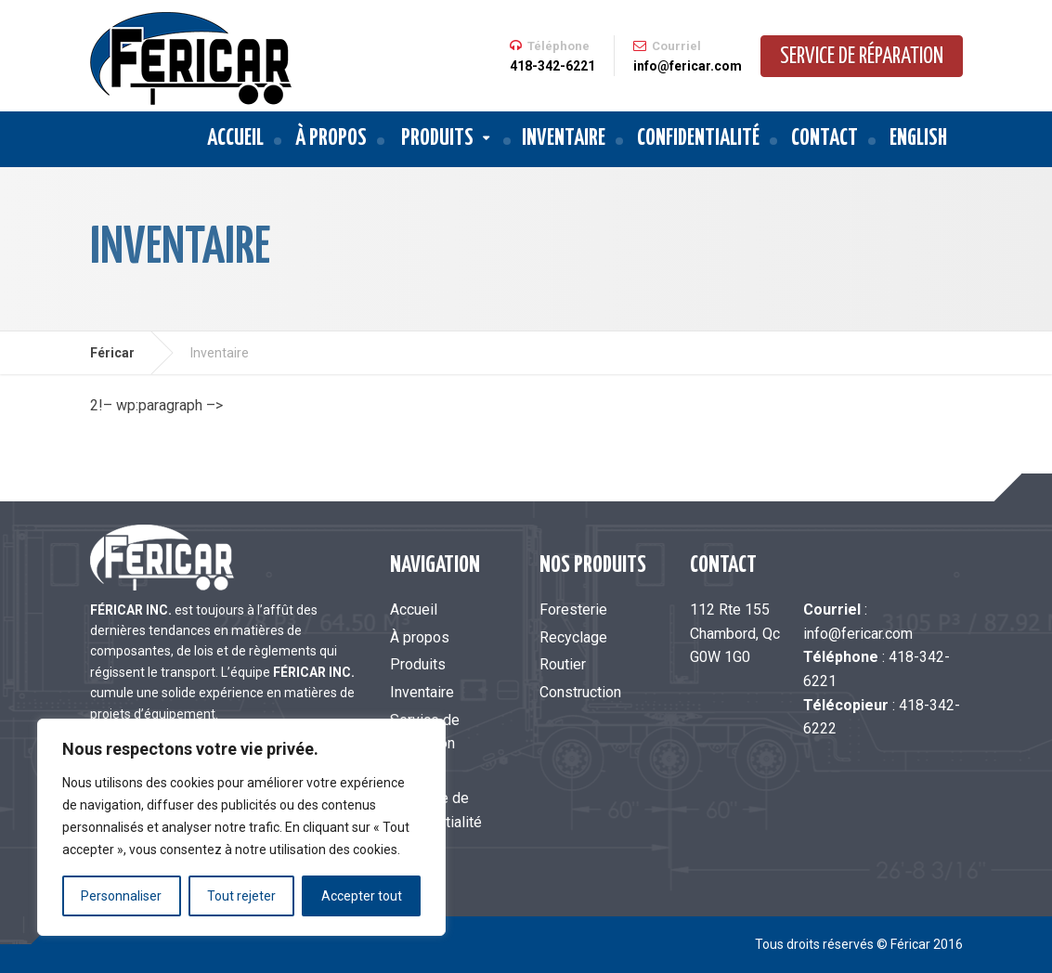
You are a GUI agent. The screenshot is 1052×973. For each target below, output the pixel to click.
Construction (580, 692)
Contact (824, 138)
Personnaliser (121, 896)
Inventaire (563, 138)
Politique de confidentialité (436, 810)
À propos (331, 138)
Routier (562, 664)
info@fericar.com (858, 633)
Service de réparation (861, 57)
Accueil (235, 138)
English (918, 138)
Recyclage (573, 637)
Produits (437, 138)
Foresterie (573, 609)
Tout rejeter (241, 896)
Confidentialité (698, 138)
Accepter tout (361, 896)
